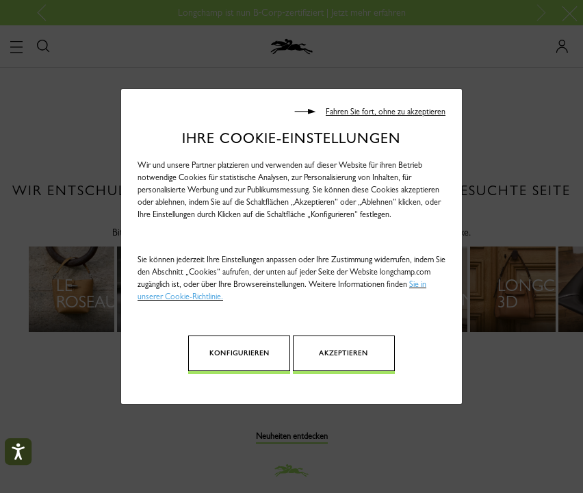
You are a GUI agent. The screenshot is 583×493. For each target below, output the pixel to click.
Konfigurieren (261, 353)
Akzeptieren (334, 353)
